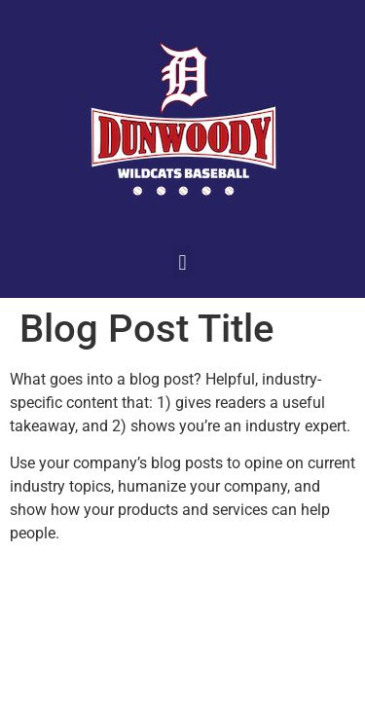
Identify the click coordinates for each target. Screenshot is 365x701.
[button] (182, 262)
